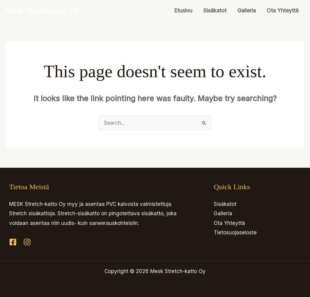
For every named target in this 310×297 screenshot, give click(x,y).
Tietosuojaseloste (235, 232)
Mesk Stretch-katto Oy (43, 10)
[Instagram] (27, 242)
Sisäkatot (214, 10)
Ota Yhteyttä (282, 10)
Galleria (246, 10)
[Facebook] (13, 242)
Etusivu (183, 10)
